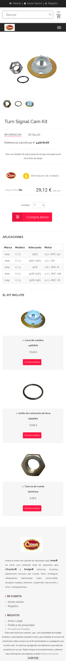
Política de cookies (50, 654)
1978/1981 (35, 280)
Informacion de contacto (41, 175)
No (20, 190)
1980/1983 (35, 260)
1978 (34, 267)
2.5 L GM (50, 260)
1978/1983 (35, 273)
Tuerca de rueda (33, 486)
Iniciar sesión (33, 3)
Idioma (15, 3)
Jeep (7, 254)
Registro (51, 3)
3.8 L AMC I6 (52, 267)
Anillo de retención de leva (33, 413)
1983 (35, 254)
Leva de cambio (33, 340)
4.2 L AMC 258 (53, 273)
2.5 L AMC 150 (53, 254)
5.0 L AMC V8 (52, 280)
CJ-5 (17, 254)
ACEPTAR (33, 658)
